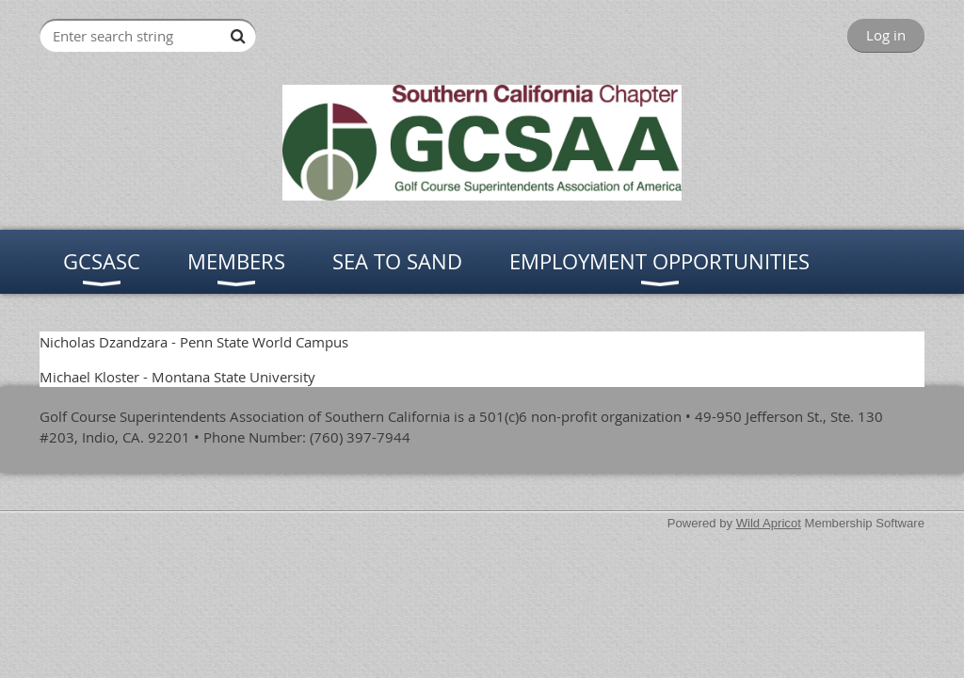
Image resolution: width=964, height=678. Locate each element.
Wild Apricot (768, 523)
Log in (886, 34)
